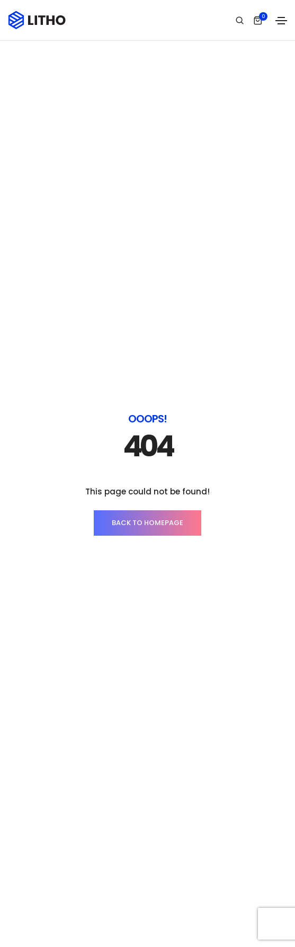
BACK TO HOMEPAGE (147, 523)
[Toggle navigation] (281, 20)
